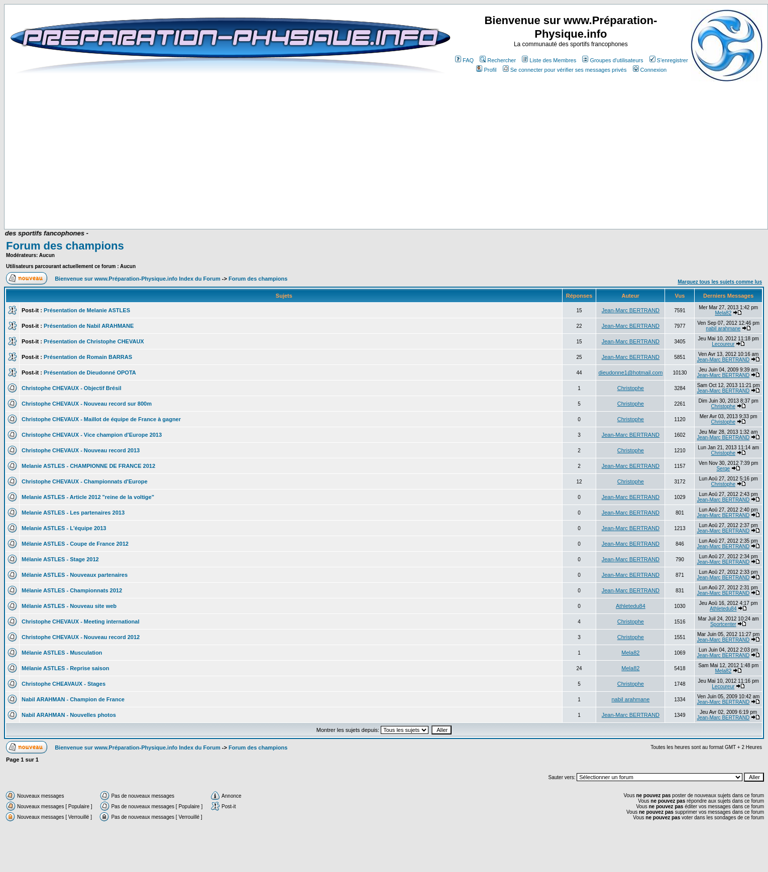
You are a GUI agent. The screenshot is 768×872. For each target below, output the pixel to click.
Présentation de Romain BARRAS (88, 357)
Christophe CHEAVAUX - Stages (63, 684)
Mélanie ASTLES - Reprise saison (65, 668)
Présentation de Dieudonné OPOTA (90, 372)
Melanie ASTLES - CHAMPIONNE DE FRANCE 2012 (88, 466)
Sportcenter (723, 624)
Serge (723, 468)
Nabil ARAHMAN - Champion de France (73, 699)
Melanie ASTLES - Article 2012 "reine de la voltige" (88, 497)
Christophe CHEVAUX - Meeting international (80, 621)
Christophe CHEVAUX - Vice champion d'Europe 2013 (92, 435)
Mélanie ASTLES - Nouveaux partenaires (75, 575)
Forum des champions (65, 245)
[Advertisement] (221, 199)
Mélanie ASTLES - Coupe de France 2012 (75, 544)
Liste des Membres (549, 60)
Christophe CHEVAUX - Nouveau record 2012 (81, 637)
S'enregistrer (668, 60)
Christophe (630, 388)
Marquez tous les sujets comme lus (720, 282)
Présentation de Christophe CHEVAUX (94, 341)
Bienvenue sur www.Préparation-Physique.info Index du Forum (138, 279)
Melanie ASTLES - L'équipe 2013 (64, 528)
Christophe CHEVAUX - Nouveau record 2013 (81, 450)
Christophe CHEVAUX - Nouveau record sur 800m (87, 404)
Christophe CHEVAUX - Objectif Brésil (71, 388)
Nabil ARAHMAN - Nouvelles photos (69, 715)
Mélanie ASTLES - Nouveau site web (69, 606)
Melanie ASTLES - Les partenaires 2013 (73, 513)
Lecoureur (723, 344)
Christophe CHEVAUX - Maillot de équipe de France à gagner (101, 419)
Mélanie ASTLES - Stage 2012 (60, 559)
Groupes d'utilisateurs (612, 60)
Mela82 (723, 313)
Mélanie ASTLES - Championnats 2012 (72, 590)
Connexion (650, 70)
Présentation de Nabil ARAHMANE (89, 326)
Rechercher (498, 60)
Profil (486, 70)
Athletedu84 (630, 606)
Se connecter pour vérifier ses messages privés (565, 70)
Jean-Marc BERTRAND (631, 310)
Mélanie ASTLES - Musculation (62, 653)
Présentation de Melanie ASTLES (87, 310)
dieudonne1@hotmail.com (630, 372)
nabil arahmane (723, 328)
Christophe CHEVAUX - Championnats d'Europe (85, 481)
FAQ (464, 60)
